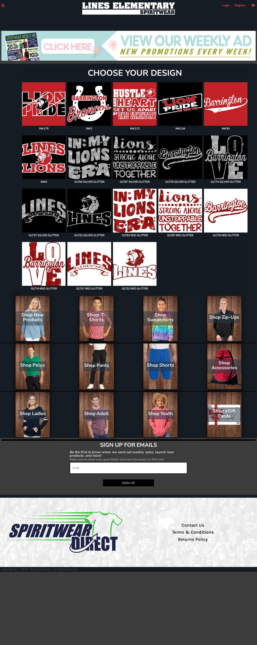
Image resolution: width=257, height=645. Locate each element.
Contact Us (193, 525)
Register (240, 5)
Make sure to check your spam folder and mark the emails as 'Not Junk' (117, 459)
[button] (3, 5)
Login (225, 5)
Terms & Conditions (193, 532)
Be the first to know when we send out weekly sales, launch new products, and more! (122, 453)
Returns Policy (193, 539)
